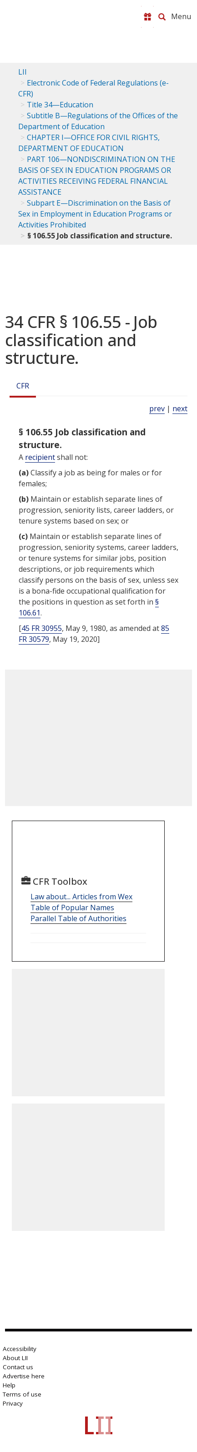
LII (22, 72)
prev (157, 408)
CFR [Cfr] (22, 386)
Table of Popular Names (72, 907)
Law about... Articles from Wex (81, 897)
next (179, 408)
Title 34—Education (60, 105)
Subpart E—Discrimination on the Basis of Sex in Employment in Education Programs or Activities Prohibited (95, 214)
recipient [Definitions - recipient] (40, 457)
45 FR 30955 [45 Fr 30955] (41, 628)
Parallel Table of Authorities (78, 918)
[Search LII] (162, 17)
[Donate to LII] (147, 17)
